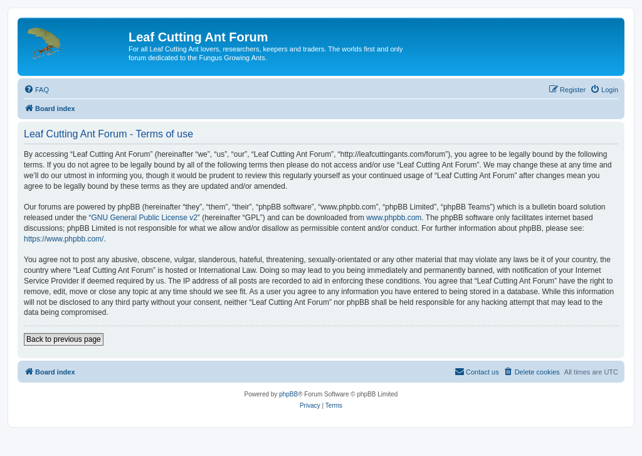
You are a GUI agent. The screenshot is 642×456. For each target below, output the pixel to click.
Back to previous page (63, 339)
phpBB (288, 394)
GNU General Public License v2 (144, 217)
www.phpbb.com (393, 217)
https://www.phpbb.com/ (63, 239)
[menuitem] (36, 89)
